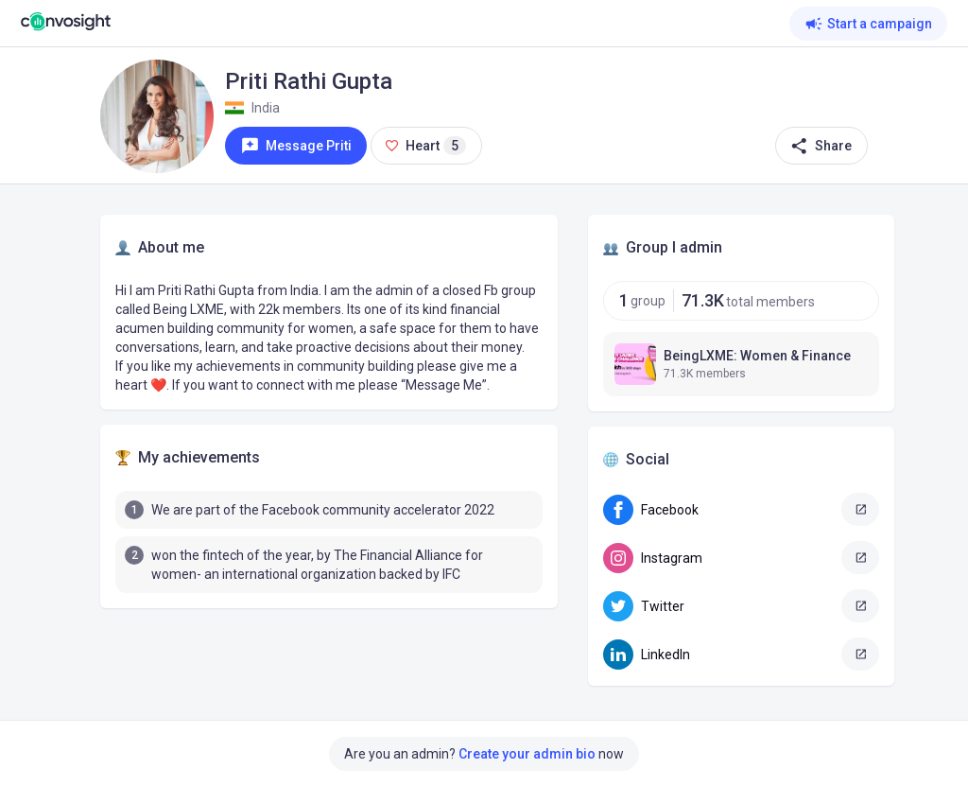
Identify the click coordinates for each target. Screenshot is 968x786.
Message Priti (297, 145)
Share (819, 146)
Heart (426, 150)
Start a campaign (868, 23)
